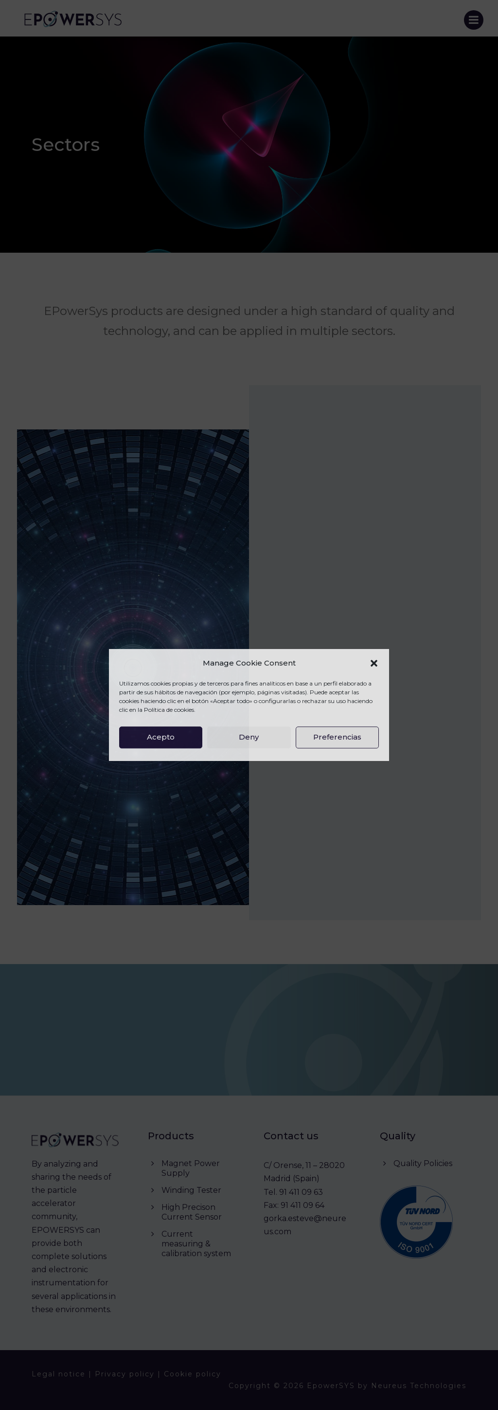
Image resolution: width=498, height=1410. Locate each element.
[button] (374, 663)
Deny (249, 737)
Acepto (161, 737)
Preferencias (337, 737)
